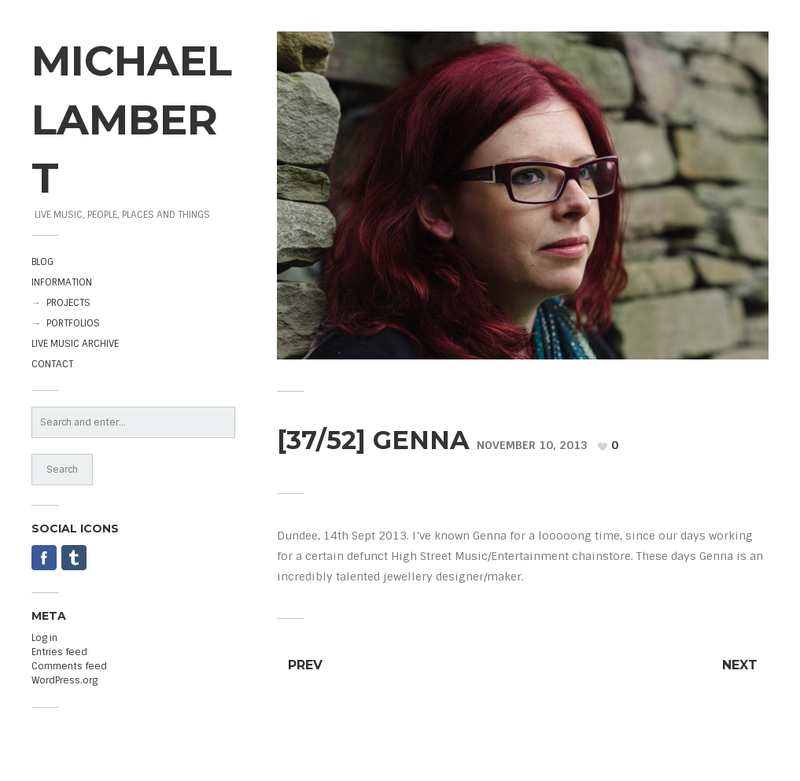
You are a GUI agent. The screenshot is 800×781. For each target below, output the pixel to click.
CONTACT (52, 364)
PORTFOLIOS (73, 323)
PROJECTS (68, 303)
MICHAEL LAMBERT (131, 119)
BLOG (42, 262)
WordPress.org (64, 680)
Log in (44, 638)
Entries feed (59, 652)
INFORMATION (61, 282)
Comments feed (69, 666)
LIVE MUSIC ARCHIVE (75, 343)
